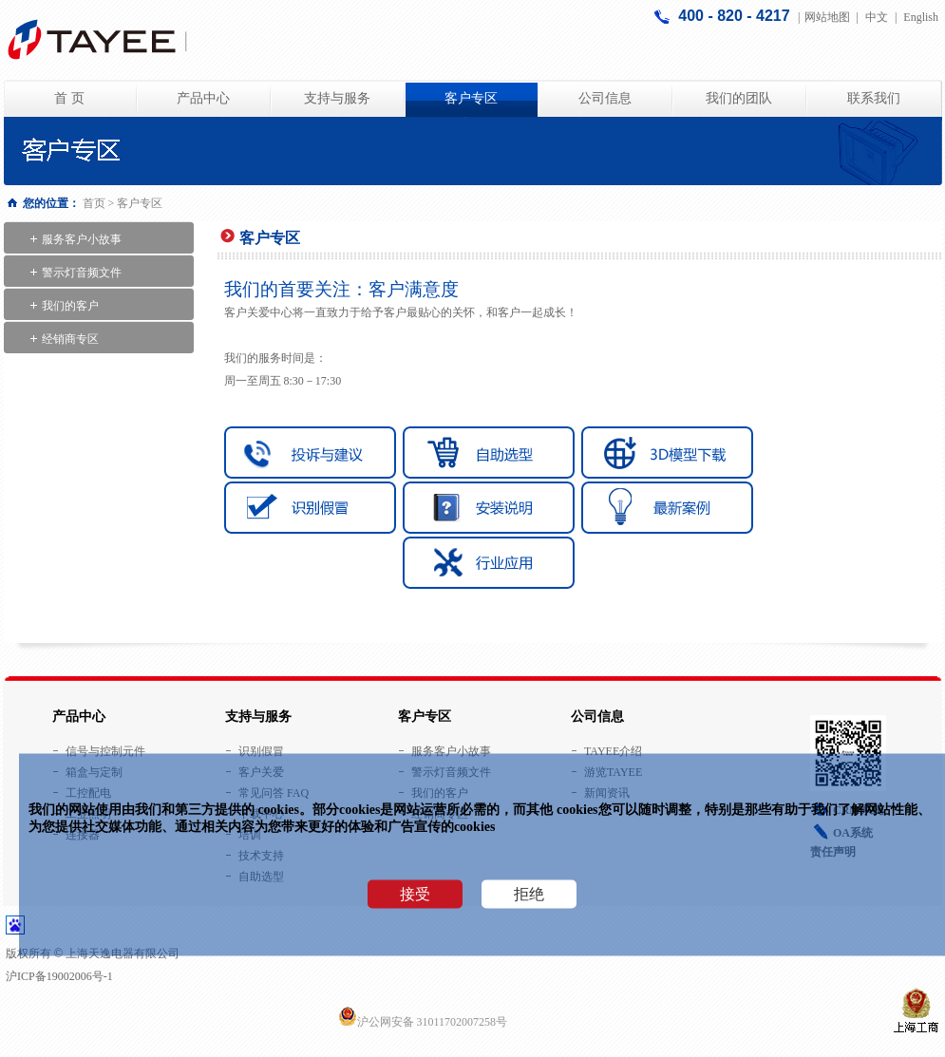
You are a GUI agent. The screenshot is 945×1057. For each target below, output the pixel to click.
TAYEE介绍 (613, 751)
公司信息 (605, 98)
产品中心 (203, 98)
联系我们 (873, 98)
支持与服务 (337, 98)
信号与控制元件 (105, 751)
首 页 (69, 98)
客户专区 (471, 98)
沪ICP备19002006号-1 (59, 976)
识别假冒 (261, 751)
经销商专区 (70, 339)
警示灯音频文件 (82, 272)
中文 (876, 17)
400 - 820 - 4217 (736, 16)
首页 (94, 203)
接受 (415, 894)
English (920, 17)
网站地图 (827, 17)
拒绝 (529, 894)
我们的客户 (70, 305)
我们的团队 (739, 98)
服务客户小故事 (82, 239)
